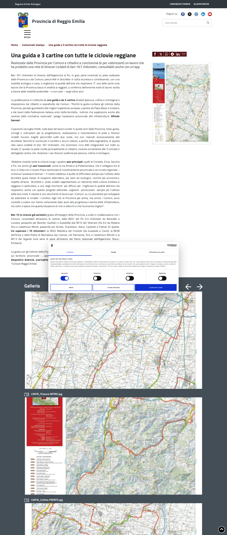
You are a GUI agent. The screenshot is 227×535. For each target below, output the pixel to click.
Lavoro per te (139, 423)
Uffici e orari (30, 413)
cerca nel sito (171, 23)
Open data (137, 428)
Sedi (173, 398)
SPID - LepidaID (140, 438)
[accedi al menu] (27, 33)
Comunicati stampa (33, 45)
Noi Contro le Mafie (106, 426)
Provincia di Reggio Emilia (58, 21)
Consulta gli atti (140, 413)
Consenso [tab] (70, 252)
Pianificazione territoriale (109, 441)
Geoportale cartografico (144, 418)
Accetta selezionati (113, 287)
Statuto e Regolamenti (34, 403)
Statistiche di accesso (116, 528)
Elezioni (28, 428)
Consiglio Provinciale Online (146, 408)
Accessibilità (67, 528)
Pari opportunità (104, 436)
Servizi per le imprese (107, 471)
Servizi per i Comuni (106, 465)
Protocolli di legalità (106, 451)
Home (14, 45)
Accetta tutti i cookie (155, 287)
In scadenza (66, 413)
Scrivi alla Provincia (180, 404)
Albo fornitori (139, 398)
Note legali (53, 528)
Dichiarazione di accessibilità (90, 528)
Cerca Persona (177, 411)
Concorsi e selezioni (70, 408)
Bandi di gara (67, 398)
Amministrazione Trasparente (38, 408)
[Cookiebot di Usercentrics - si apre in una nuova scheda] (164, 245)
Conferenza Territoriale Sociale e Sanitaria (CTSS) (112, 410)
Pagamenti (138, 433)
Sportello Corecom (141, 443)
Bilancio (100, 403)
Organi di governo (32, 398)
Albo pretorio (139, 403)
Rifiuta (71, 287)
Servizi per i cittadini (106, 461)
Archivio (100, 398)
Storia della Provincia (34, 418)
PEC (173, 401)
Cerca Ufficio (177, 408)
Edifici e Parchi (31, 423)
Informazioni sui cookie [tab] (157, 252)
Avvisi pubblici (67, 403)
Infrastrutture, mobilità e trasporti (113, 416)
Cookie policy (40, 528)
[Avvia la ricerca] (208, 22)
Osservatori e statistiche (108, 431)
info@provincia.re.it (42, 525)
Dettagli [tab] (113, 252)
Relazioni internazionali (108, 456)
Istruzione (101, 421)
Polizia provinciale (105, 446)
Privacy (27, 528)
